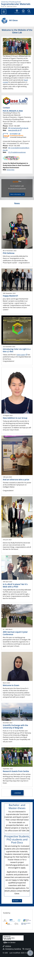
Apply (16, 900)
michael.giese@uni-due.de (19, 128)
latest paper (21, 355)
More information (15, 194)
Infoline (7, 946)
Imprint (26, 949)
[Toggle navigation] (3, 11)
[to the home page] (17, 2)
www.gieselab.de (13, 130)
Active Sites (10, 170)
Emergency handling (12, 949)
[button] (23, 12)
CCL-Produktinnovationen (17, 152)
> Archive (17, 793)
